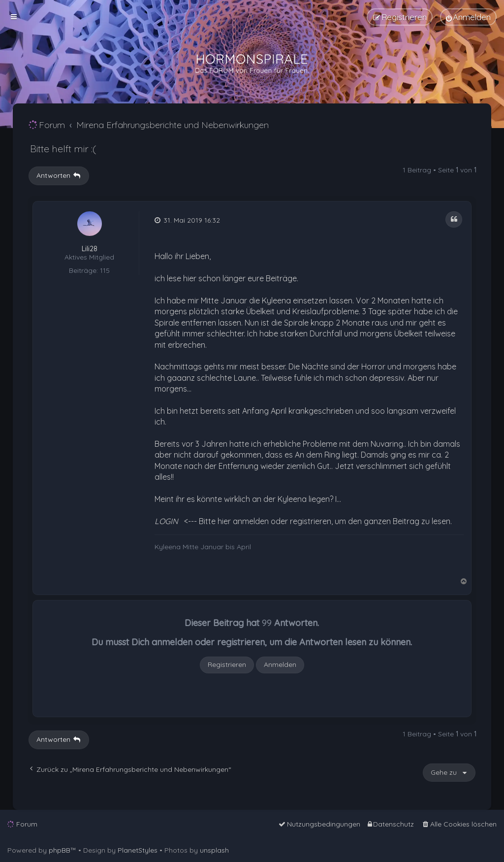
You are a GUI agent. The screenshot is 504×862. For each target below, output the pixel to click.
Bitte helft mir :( (63, 148)
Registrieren (227, 664)
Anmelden (280, 664)
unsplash (214, 850)
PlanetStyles (138, 850)
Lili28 (89, 249)
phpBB (59, 850)
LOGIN (166, 521)
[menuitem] (468, 17)
